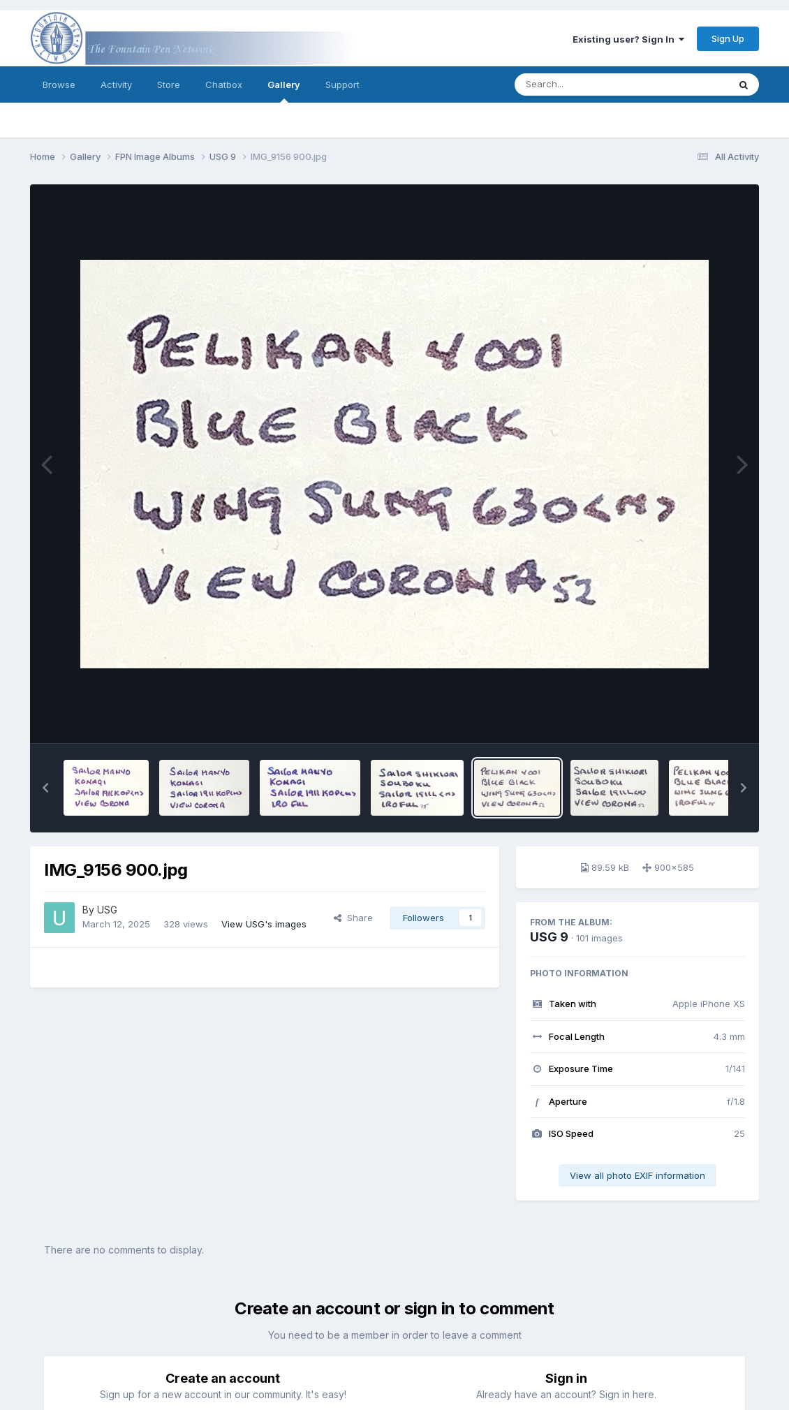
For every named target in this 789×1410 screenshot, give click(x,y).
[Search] (583, 84)
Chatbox (223, 84)
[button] (45, 787)
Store (168, 84)
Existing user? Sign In (628, 39)
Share (353, 917)
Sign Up (727, 38)
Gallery (283, 91)
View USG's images (264, 924)
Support (342, 84)
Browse (59, 84)
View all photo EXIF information (637, 1175)
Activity (116, 84)
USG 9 (549, 937)
